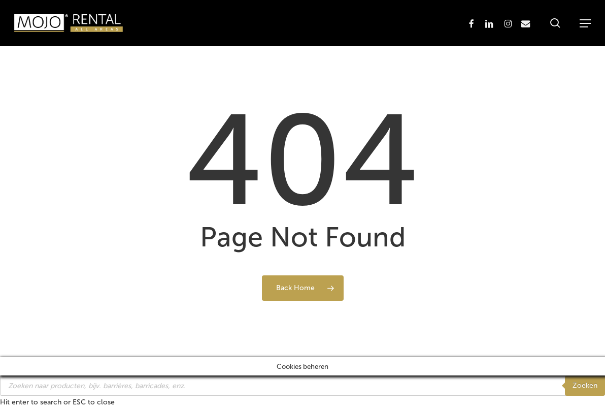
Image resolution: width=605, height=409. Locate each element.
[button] (585, 23)
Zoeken (585, 385)
